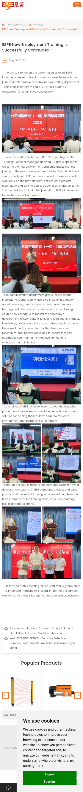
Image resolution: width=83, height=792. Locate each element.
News (16, 25)
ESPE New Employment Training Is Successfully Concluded (39, 29)
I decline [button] (49, 781)
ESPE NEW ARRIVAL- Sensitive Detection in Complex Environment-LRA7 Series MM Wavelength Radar (42, 643)
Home (6, 25)
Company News (33, 25)
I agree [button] (49, 774)
